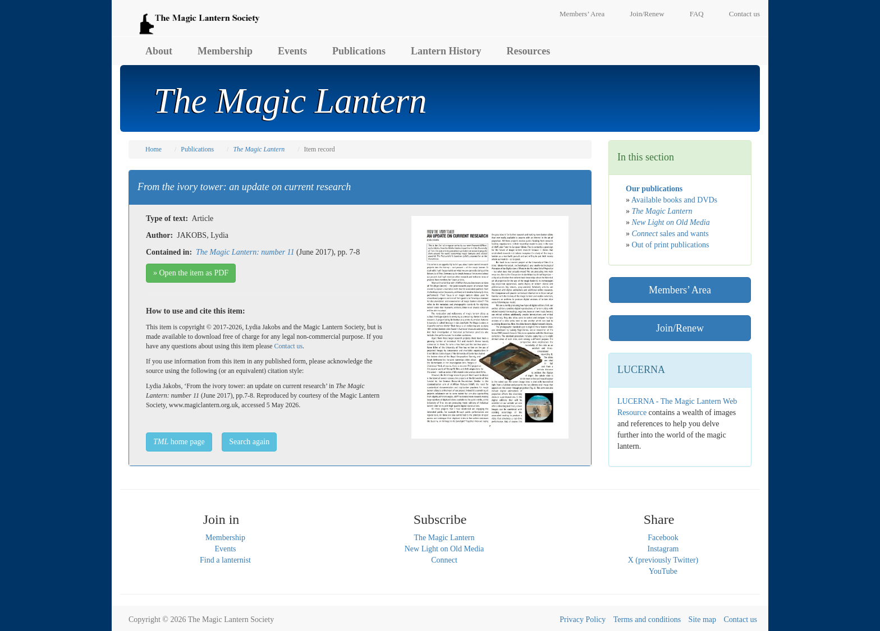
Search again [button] (249, 441)
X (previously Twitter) (663, 560)
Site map (702, 619)
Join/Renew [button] (680, 328)
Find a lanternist (225, 560)
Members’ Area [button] (680, 290)
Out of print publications (670, 245)
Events (292, 51)
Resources (529, 51)
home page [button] (179, 441)
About (158, 51)
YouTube (663, 571)
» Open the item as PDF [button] (190, 273)
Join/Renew (647, 14)
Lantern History (446, 51)
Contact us (744, 14)
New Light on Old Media (444, 549)
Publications (359, 51)
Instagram (663, 549)
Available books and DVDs (674, 200)
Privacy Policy (583, 619)
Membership (225, 51)
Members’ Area (582, 14)
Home (153, 149)
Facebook (663, 537)
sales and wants (670, 233)
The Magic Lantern (444, 537)
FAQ (697, 14)
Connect (444, 560)
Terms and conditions (647, 619)
